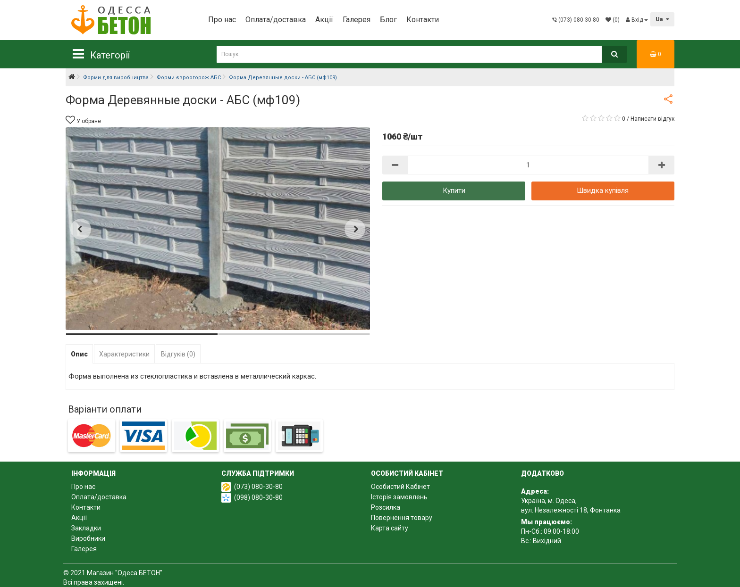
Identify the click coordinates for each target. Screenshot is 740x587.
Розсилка (385, 507)
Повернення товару (401, 517)
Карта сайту (389, 528)
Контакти (422, 19)
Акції (324, 19)
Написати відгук (652, 119)
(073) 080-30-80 (258, 486)
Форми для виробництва (116, 77)
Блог (388, 19)
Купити (454, 190)
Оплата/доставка (275, 19)
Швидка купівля (603, 190)
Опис (79, 354)
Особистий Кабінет (400, 486)
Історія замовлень (399, 497)
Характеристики (124, 354)
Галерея (356, 19)
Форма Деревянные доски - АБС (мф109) (283, 77)
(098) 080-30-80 (258, 497)
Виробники (88, 538)
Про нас (222, 19)
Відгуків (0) (178, 354)
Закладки (86, 528)
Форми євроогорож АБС (189, 77)
